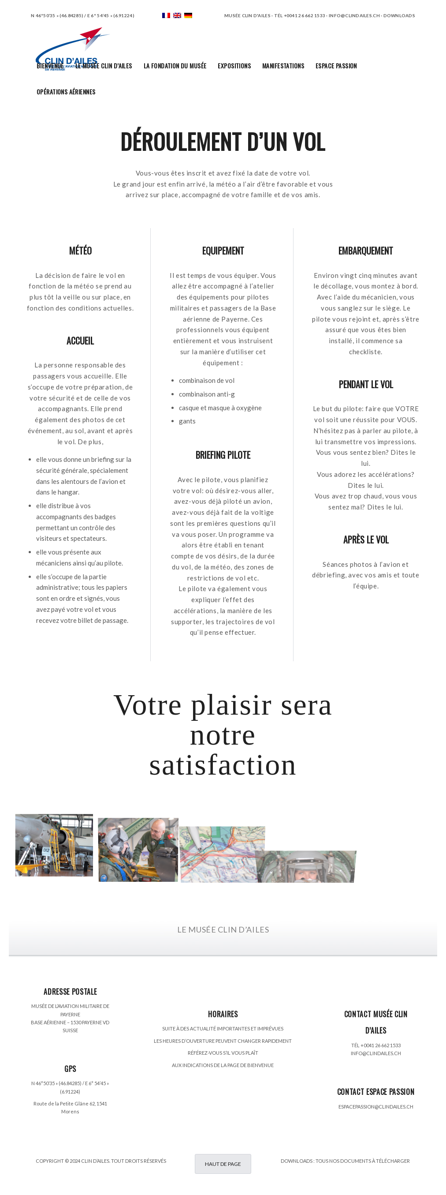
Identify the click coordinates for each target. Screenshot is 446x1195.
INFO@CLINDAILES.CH (376, 1053)
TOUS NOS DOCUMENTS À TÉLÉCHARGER (363, 1161)
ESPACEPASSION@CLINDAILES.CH (375, 1106)
